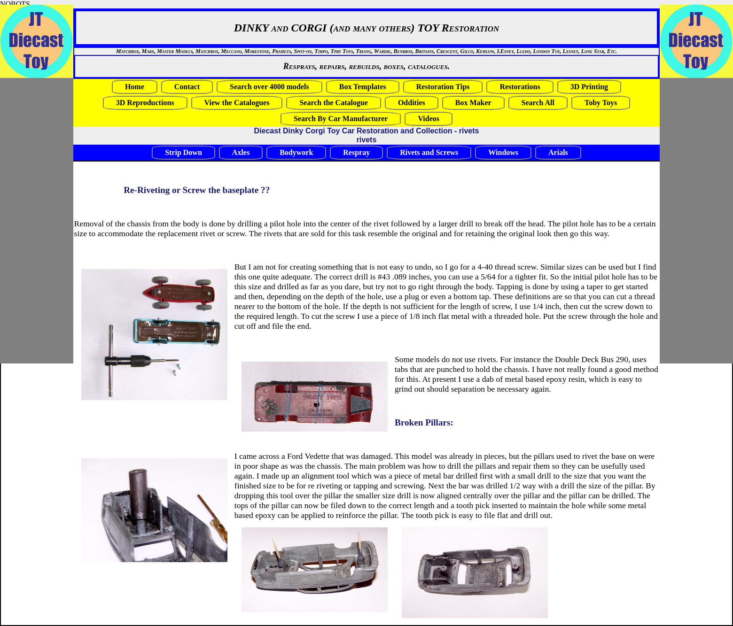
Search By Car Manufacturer (341, 119)
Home (134, 87)
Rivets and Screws (429, 152)
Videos (428, 119)
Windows (503, 152)
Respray (356, 152)
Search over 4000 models (269, 87)
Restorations (519, 87)
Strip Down (183, 152)
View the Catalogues (237, 103)
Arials (558, 152)
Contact (187, 87)
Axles (241, 152)
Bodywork (296, 152)
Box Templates (362, 87)
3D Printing (589, 87)
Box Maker (473, 103)
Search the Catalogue (333, 103)
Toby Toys (601, 103)
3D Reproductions (145, 103)
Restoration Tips (443, 87)
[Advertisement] (688, 221)
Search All (538, 103)
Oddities (411, 103)
